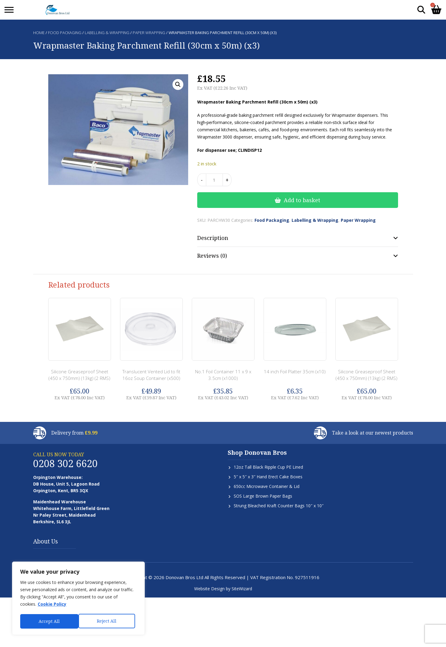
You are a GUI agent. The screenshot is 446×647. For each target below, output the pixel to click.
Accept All (107, 621)
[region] (78, 599)
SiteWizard (242, 588)
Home (39, 32)
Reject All (48, 621)
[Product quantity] (214, 180)
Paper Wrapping (149, 32)
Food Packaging (64, 32)
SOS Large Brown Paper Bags (263, 496)
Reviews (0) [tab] (212, 255)
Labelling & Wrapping (107, 32)
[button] (177, 84)
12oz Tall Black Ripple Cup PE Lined (268, 467)
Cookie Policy (52, 605)
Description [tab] (212, 237)
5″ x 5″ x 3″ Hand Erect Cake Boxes (268, 477)
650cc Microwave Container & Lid (266, 486)
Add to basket (302, 200)
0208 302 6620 (65, 463)
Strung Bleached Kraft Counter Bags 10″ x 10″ (279, 505)
